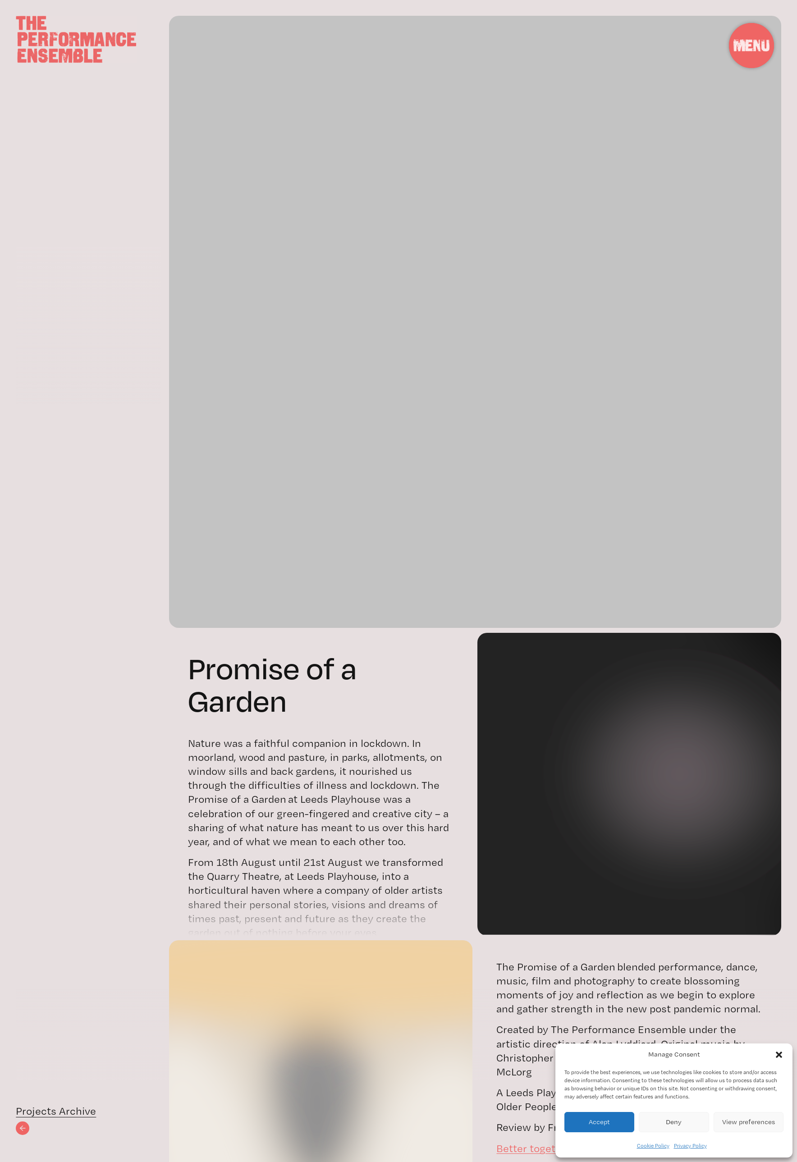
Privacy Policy (690, 1146)
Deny (674, 1122)
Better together (534, 1148)
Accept (599, 1122)
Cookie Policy (653, 1146)
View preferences (748, 1122)
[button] (778, 1054)
